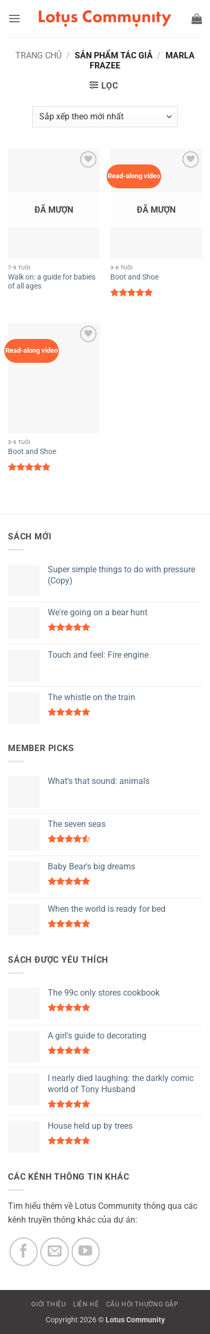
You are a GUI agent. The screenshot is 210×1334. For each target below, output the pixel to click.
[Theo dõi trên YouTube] (86, 1251)
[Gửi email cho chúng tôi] (54, 1251)
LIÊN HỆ (86, 1304)
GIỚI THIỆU (48, 1304)
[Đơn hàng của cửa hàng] (104, 116)
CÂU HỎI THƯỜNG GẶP (142, 1304)
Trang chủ (38, 55)
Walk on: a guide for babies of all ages (51, 282)
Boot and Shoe (134, 277)
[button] (14, 18)
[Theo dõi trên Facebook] (24, 1251)
